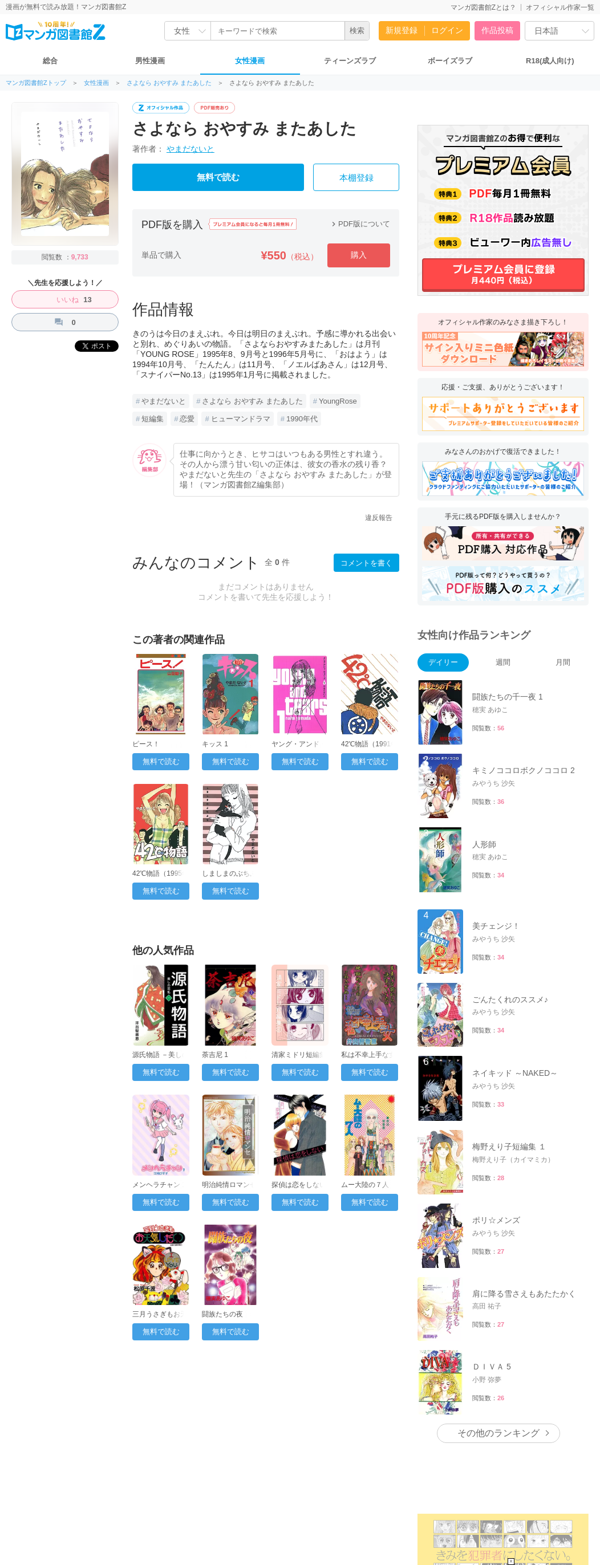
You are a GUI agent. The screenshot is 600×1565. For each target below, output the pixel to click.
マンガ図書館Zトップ (36, 83)
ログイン (447, 30)
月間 (563, 662)
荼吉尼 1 (215, 1055)
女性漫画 (250, 60)
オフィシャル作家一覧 (560, 7)
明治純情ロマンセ (229, 1185)
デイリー (443, 662)
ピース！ (146, 744)
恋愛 (187, 418)
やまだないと (190, 148)
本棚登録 (356, 177)
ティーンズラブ (350, 60)
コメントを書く (366, 563)
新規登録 (401, 30)
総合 (50, 60)
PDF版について (359, 223)
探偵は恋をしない (298, 1185)
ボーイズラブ (450, 60)
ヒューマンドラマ (240, 418)
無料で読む (218, 177)
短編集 (152, 418)
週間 (503, 662)
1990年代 (302, 418)
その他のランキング (498, 1433)
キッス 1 (215, 744)
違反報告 (378, 518)
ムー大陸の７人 (365, 1185)
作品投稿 (497, 30)
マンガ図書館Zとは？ (483, 7)
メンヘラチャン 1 (159, 1185)
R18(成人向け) (550, 60)
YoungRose (338, 401)
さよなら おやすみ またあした (169, 83)
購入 (359, 254)
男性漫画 (150, 60)
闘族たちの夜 (222, 1314)
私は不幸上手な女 (368, 1055)
